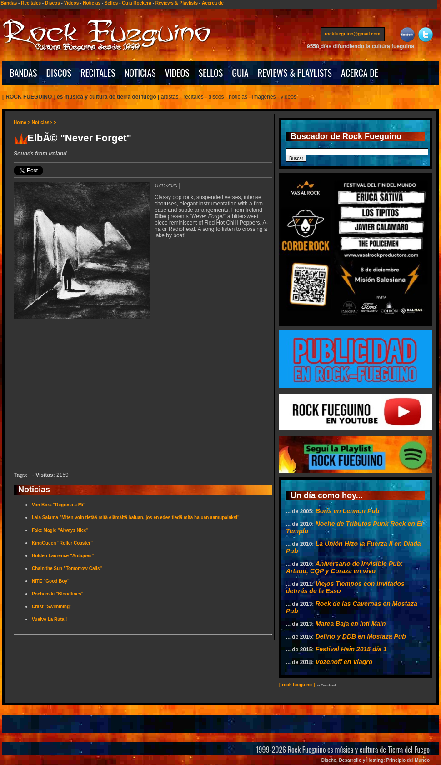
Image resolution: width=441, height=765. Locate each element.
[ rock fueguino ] (297, 684)
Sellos (111, 2)
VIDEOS (177, 73)
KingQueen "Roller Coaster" (62, 542)
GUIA (240, 73)
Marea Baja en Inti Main (351, 623)
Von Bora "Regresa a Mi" (58, 504)
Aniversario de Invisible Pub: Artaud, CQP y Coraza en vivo (344, 567)
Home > (22, 122)
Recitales (31, 2)
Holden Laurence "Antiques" (63, 555)
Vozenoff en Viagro (344, 661)
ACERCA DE (359, 73)
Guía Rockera (136, 2)
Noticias (91, 2)
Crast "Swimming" (52, 606)
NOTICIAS (140, 73)
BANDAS (23, 73)
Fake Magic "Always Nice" (60, 530)
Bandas (8, 2)
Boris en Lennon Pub (348, 511)
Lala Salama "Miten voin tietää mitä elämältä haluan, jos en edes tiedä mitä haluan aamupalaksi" (136, 517)
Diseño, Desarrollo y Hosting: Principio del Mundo (375, 760)
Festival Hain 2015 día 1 (351, 649)
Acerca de (213, 2)
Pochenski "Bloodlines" (57, 593)
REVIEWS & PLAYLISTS (295, 73)
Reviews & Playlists (176, 2)
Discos (52, 2)
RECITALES (97, 73)
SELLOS (211, 73)
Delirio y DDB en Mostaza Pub (361, 636)
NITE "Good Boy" (51, 581)
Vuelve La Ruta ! (49, 619)
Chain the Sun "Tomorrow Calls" (67, 568)
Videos (71, 2)
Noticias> (42, 122)
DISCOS (59, 73)
